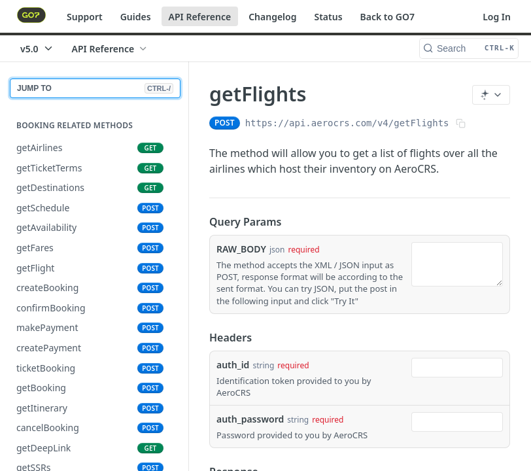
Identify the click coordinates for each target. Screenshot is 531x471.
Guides (135, 16)
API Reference (200, 16)
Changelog (272, 16)
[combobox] (457, 367)
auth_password (250, 419)
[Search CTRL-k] (469, 48)
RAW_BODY (241, 249)
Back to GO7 (387, 16)
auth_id (232, 364)
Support (85, 16)
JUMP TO (95, 88)
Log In (497, 16)
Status (328, 16)
